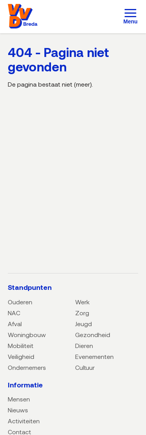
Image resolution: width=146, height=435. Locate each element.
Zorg (82, 312)
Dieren (84, 345)
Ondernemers (27, 367)
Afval (15, 323)
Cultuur (85, 367)
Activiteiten (24, 420)
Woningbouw (27, 334)
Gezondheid (92, 334)
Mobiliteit (20, 345)
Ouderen (20, 301)
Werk (82, 301)
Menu (130, 21)
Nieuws (18, 410)
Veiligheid (21, 356)
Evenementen (94, 356)
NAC (14, 312)
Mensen (19, 399)
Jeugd (83, 323)
